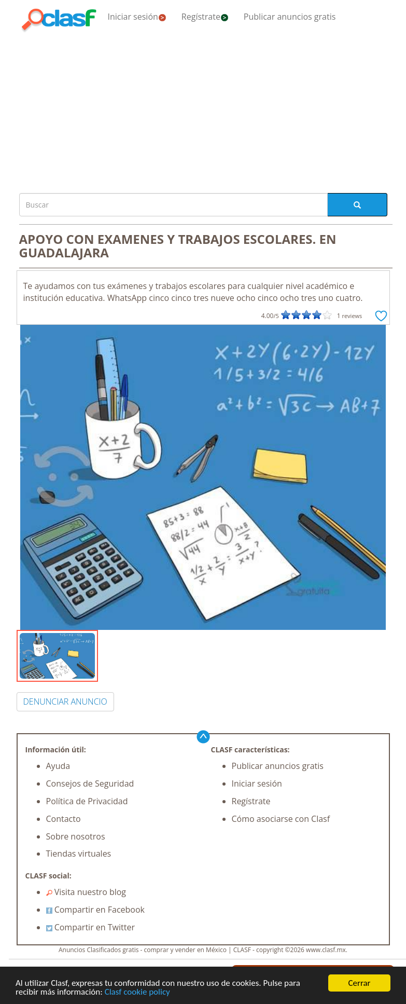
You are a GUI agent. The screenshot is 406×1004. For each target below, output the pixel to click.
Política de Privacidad (87, 801)
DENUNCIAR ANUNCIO (65, 701)
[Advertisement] (203, 110)
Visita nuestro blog (86, 892)
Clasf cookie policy (137, 991)
